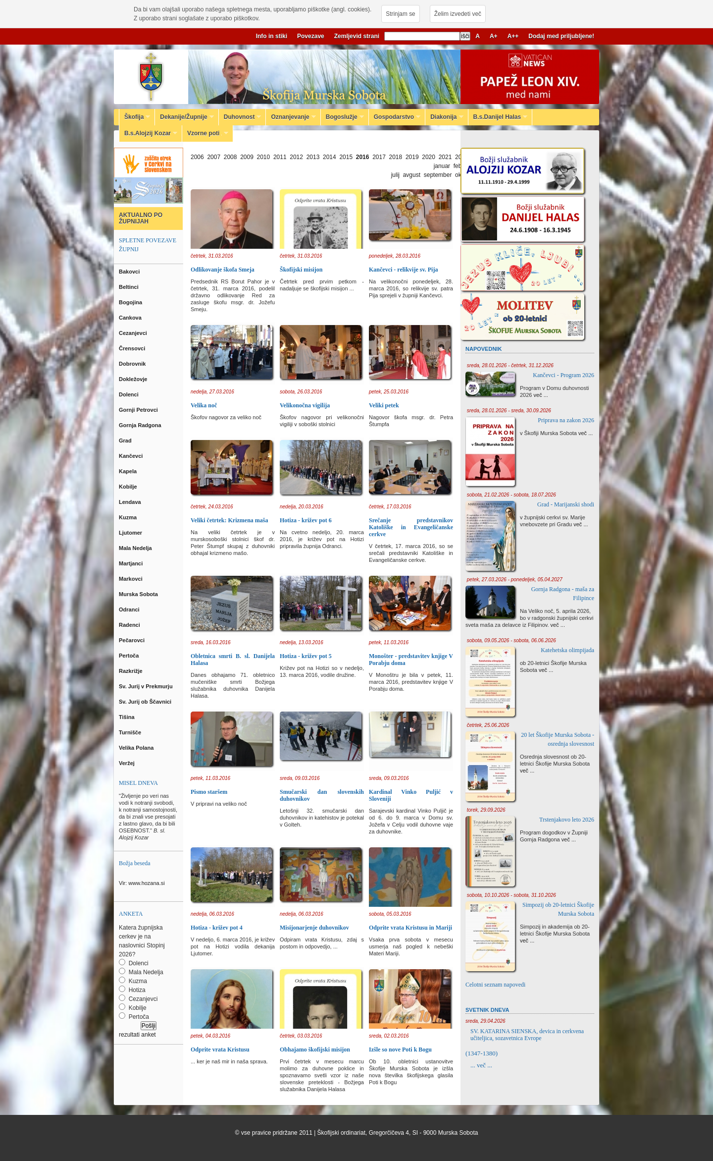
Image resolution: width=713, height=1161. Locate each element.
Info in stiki (271, 36)
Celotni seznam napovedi (495, 984)
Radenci (131, 625)
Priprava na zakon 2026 (566, 420)
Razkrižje (131, 671)
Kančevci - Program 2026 (563, 375)
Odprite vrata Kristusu (220, 1049)
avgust (411, 174)
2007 (213, 157)
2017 (379, 157)
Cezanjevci (134, 333)
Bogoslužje (342, 116)
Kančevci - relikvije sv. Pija (403, 269)
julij (395, 174)
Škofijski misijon (301, 269)
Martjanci (131, 563)
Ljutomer (131, 533)
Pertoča (129, 656)
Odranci (130, 609)
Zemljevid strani (356, 36)
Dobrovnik (133, 364)
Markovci (131, 579)
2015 (346, 157)
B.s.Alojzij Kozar (148, 133)
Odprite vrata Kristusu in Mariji (410, 927)
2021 (445, 157)
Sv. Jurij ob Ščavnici (146, 702)
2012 (296, 157)
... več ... (481, 1065)
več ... (541, 395)
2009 (247, 157)
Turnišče (131, 732)
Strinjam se (400, 13)
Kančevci (131, 456)
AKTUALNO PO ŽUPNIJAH (140, 218)
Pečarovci (132, 640)
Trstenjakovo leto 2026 (566, 819)
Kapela (128, 471)
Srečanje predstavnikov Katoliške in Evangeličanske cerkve (411, 527)
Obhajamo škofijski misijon (315, 1049)
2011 (280, 157)
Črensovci (133, 348)
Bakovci (130, 272)
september (438, 174)
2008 (230, 157)
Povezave (310, 36)
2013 (313, 157)
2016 (362, 157)
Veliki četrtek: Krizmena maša (229, 520)
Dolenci (129, 394)
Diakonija (444, 116)
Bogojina (131, 302)
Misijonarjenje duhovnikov (314, 927)
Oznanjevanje (290, 116)
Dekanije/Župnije (184, 116)
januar (442, 166)
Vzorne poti (205, 133)
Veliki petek (384, 405)
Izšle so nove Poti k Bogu (400, 1049)
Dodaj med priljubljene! (561, 36)
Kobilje (129, 487)
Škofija (134, 116)
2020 (428, 157)
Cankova (131, 318)
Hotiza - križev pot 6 (306, 520)
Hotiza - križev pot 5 (306, 656)
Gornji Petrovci (139, 410)
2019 (412, 157)
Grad (126, 440)
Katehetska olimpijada (567, 650)
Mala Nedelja (137, 548)
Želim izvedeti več (457, 13)
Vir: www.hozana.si (142, 883)
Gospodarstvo (394, 116)
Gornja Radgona (141, 425)
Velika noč (204, 405)
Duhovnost (240, 116)
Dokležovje (134, 379)
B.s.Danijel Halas (498, 116)
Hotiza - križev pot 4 (217, 927)
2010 (263, 157)
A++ (513, 36)
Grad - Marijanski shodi (565, 504)
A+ (494, 36)
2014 (329, 157)
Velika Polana (137, 748)
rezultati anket (137, 1034)
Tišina (127, 717)
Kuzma (128, 517)
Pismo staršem (209, 791)
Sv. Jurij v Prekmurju (146, 686)
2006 (197, 157)
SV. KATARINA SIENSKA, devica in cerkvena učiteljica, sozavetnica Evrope (527, 1035)
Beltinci (129, 287)
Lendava (131, 502)
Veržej (127, 763)
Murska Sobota (140, 594)
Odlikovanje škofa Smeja (223, 269)
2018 (396, 157)
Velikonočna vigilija (305, 405)
